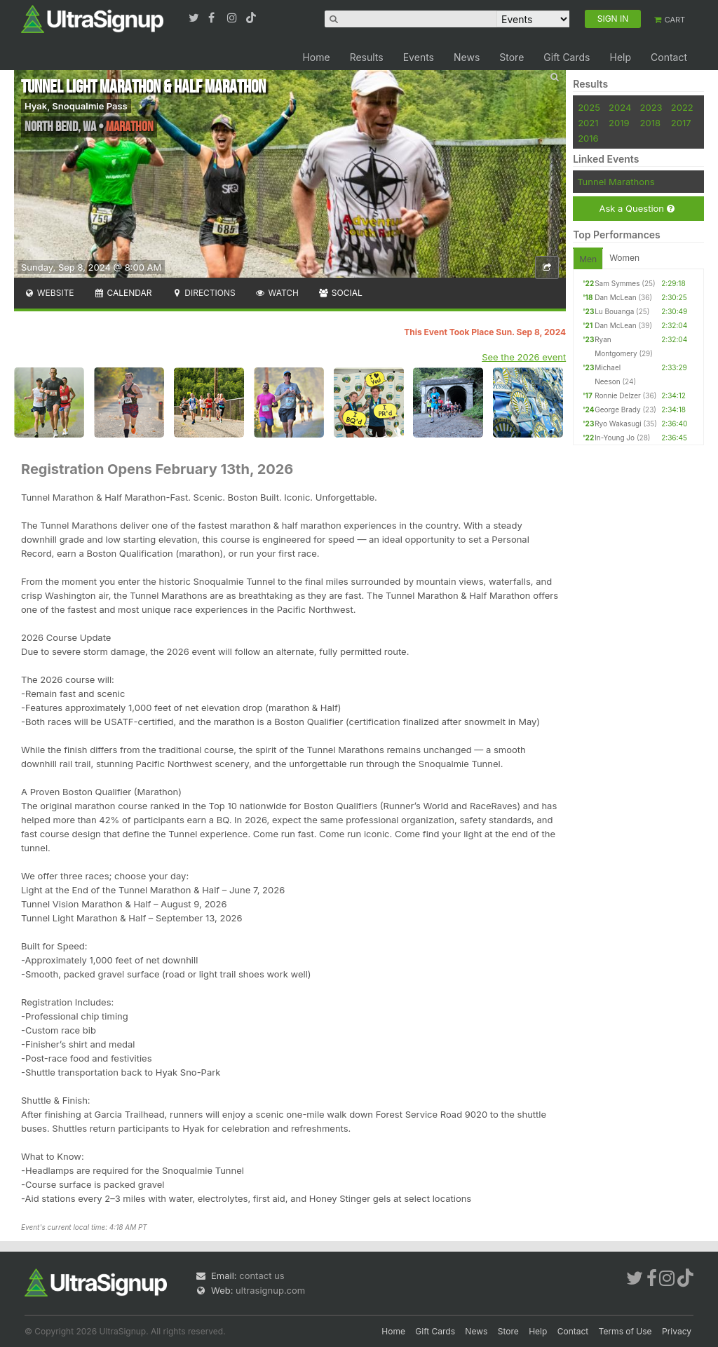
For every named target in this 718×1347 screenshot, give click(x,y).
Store (511, 57)
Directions (203, 292)
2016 (588, 138)
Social (340, 292)
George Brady (617, 409)
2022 (682, 107)
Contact (669, 57)
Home (316, 57)
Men (588, 259)
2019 (619, 122)
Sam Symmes (617, 283)
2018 (650, 122)
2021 (588, 122)
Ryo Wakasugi (618, 423)
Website (49, 292)
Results (367, 57)
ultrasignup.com (270, 1290)
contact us (261, 1275)
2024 (620, 107)
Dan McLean (615, 297)
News (467, 57)
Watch (277, 292)
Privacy (676, 1331)
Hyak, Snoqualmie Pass (76, 105)
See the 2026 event (524, 357)
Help (620, 57)
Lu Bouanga (614, 311)
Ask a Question (636, 208)
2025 (589, 107)
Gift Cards (566, 57)
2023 (651, 107)
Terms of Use (625, 1331)
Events (418, 57)
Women (624, 257)
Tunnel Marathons (615, 181)
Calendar (123, 292)
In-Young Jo (615, 437)
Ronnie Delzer (618, 395)
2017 (681, 122)
